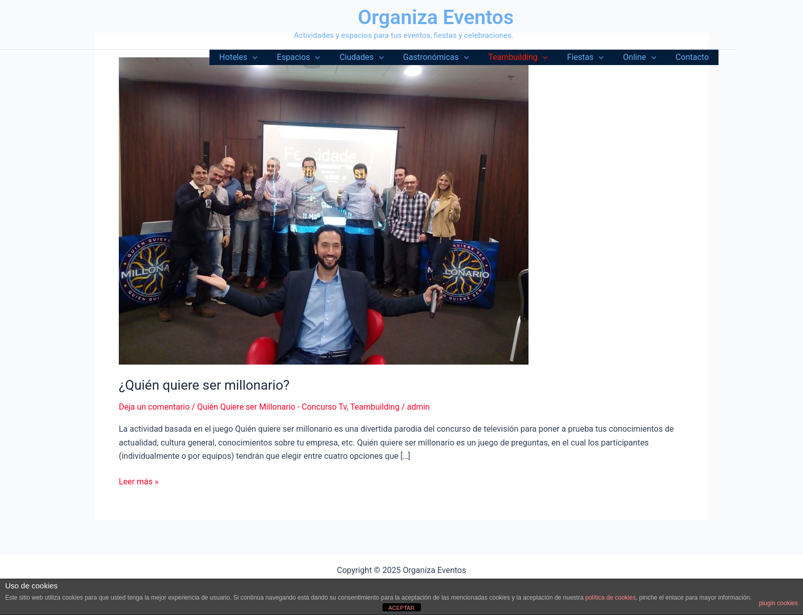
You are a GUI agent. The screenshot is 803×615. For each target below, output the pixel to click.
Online (644, 57)
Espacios (318, 57)
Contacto (693, 57)
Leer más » (138, 482)
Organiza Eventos (436, 17)
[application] (275, 57)
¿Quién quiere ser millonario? (204, 385)
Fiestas (593, 57)
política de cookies (610, 597)
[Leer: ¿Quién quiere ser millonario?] (324, 210)
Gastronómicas (449, 57)
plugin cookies (778, 603)
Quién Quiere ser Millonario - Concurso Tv (272, 407)
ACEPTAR (401, 608)
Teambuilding (528, 57)
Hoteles (261, 57)
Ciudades (378, 57)
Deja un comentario (154, 407)
